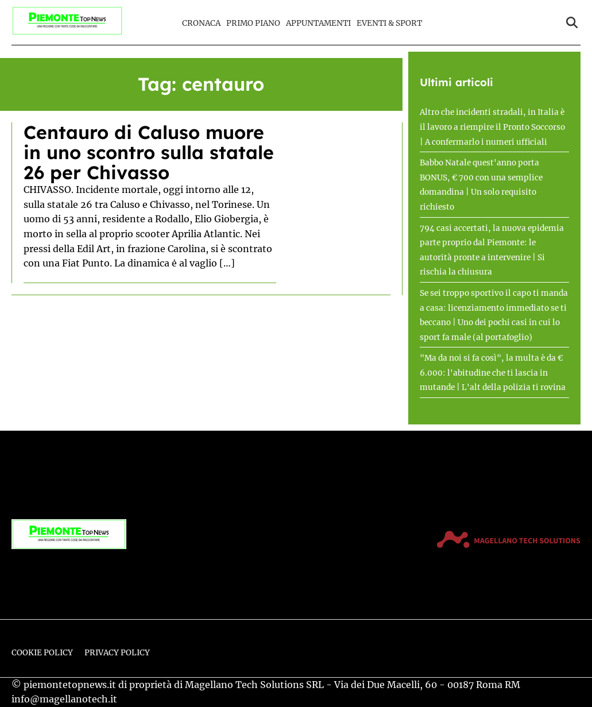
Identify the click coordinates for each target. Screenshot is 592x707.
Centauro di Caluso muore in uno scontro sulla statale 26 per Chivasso (149, 152)
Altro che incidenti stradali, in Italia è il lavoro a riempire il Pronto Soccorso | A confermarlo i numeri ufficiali (492, 126)
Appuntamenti (318, 23)
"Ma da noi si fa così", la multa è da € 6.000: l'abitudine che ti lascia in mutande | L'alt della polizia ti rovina (493, 372)
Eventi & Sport (389, 23)
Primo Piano (253, 23)
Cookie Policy (42, 653)
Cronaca (201, 23)
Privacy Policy (117, 653)
